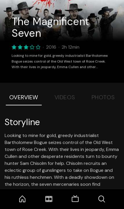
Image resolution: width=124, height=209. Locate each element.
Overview (23, 97)
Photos (103, 97)
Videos (64, 97)
